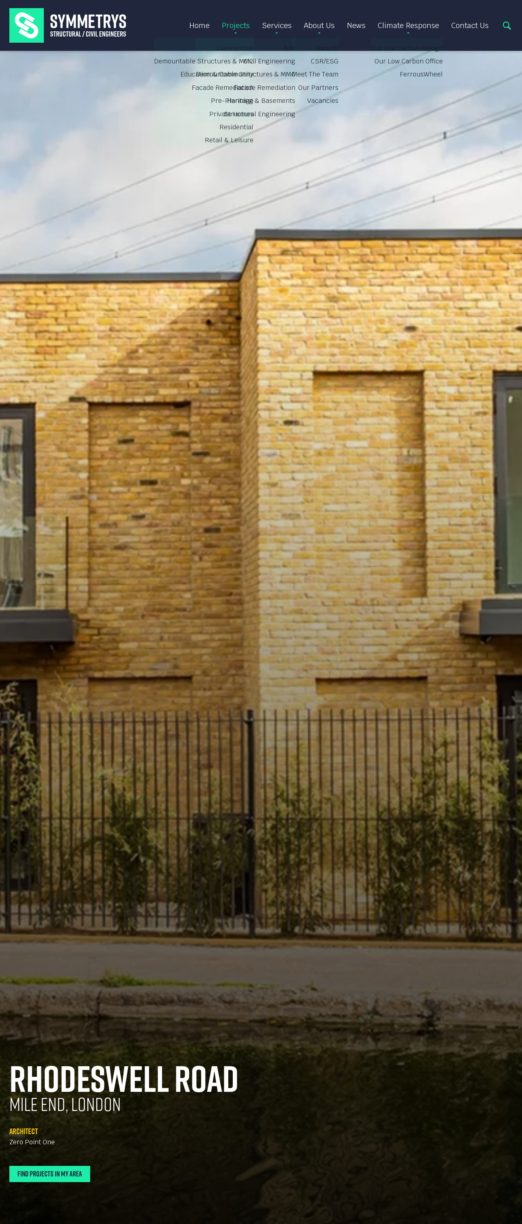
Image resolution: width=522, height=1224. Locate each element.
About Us (319, 25)
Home (199, 25)
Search (507, 26)
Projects (236, 25)
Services (277, 25)
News (356, 25)
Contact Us (470, 25)
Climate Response (408, 25)
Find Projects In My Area (49, 1174)
